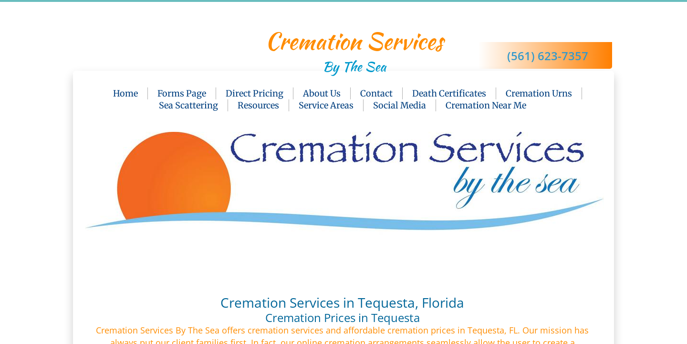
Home (125, 93)
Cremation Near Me (486, 105)
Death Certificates (449, 93)
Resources (258, 105)
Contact (376, 93)
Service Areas (326, 105)
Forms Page (181, 93)
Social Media (399, 105)
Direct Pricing (254, 93)
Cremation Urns (539, 93)
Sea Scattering (188, 105)
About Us (322, 93)
